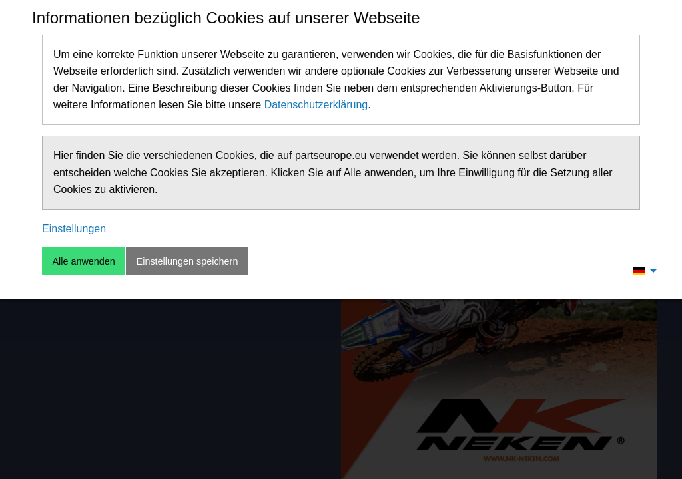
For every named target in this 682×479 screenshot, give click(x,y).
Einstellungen (74, 228)
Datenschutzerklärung (316, 104)
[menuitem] (641, 270)
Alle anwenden (83, 261)
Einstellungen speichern (187, 261)
